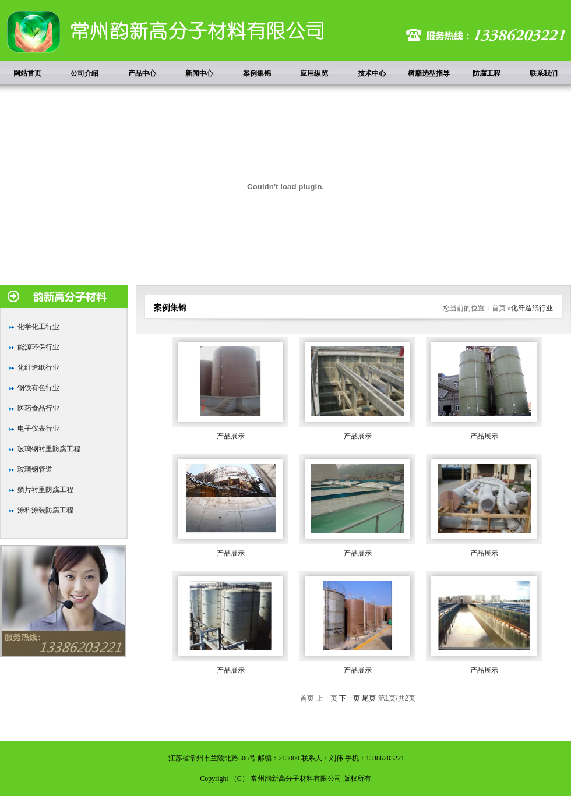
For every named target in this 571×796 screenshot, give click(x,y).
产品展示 (231, 436)
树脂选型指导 (429, 73)
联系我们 (544, 73)
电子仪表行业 (38, 428)
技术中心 (372, 73)
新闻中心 (199, 73)
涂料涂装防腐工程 (45, 510)
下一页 (349, 698)
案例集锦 (257, 73)
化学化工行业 (38, 327)
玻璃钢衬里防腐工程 (48, 449)
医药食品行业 (38, 408)
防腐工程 (486, 73)
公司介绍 (84, 73)
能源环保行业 (38, 347)
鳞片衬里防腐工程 (45, 490)
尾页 (369, 698)
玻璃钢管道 (34, 469)
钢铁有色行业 (38, 388)
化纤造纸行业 (38, 367)
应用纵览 (314, 73)
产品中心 (142, 73)
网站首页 (27, 73)
